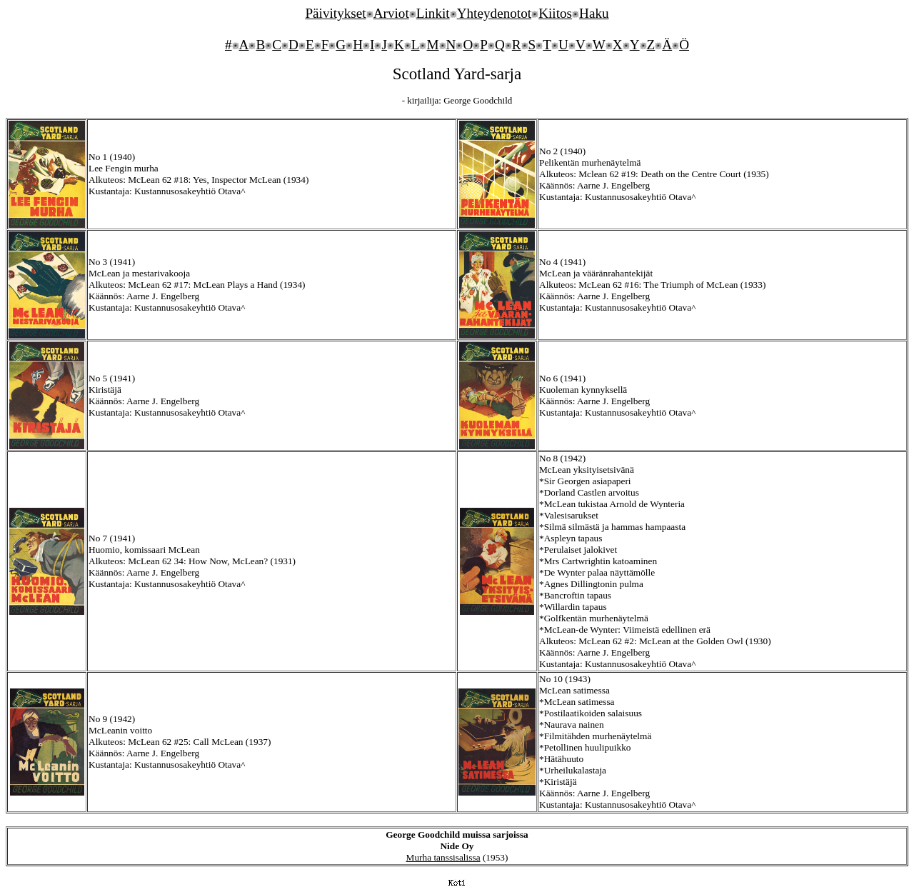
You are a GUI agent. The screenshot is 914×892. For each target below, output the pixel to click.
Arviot (391, 13)
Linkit (433, 13)
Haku (594, 13)
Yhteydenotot (494, 13)
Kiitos (555, 13)
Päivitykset (335, 13)
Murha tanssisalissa (443, 857)
